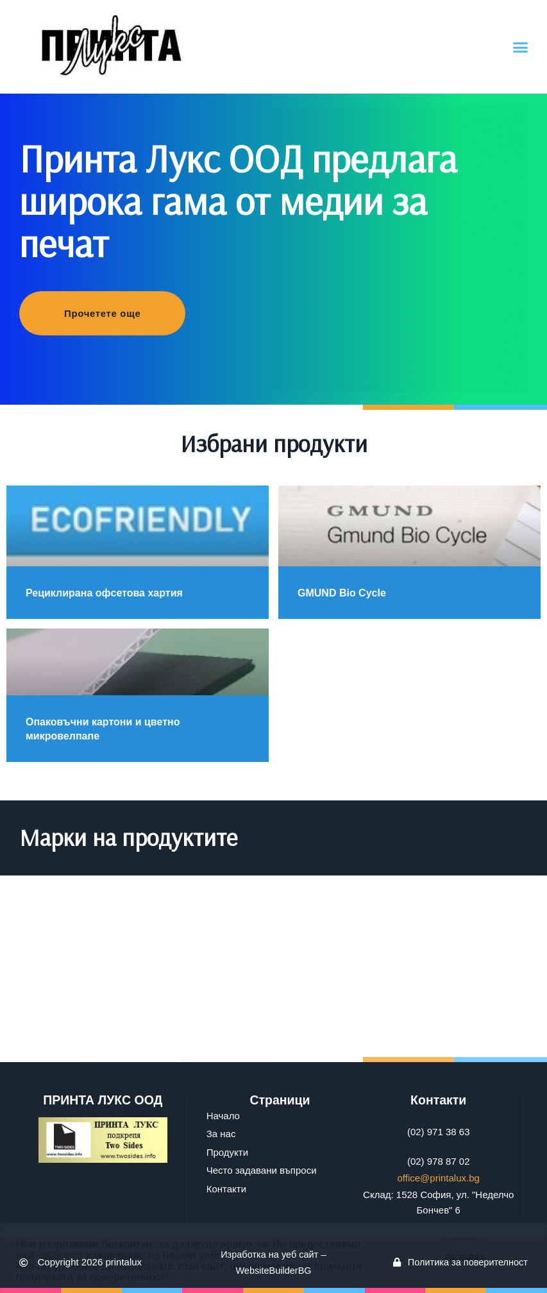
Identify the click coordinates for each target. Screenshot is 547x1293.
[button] (521, 47)
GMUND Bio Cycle (342, 592)
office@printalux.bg (439, 1177)
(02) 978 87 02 (438, 1161)
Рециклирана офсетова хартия (104, 592)
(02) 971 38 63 (438, 1131)
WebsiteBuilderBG (273, 1270)
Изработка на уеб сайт (269, 1254)
